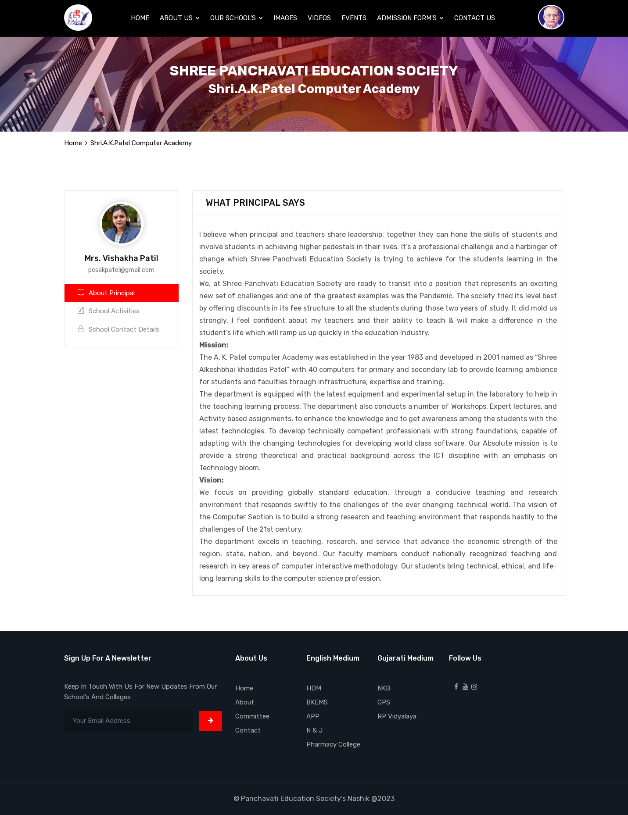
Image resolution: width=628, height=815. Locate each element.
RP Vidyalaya (396, 716)
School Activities (109, 311)
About (244, 702)
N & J (314, 730)
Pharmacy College (333, 744)
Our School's (236, 18)
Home (140, 18)
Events (353, 18)
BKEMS (317, 702)
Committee (252, 716)
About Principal (106, 293)
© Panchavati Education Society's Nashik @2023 (314, 798)
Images (285, 18)
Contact (248, 730)
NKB (383, 688)
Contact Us (474, 18)
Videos (319, 18)
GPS (383, 702)
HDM (313, 688)
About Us (180, 18)
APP (312, 716)
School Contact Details (118, 329)
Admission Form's (410, 18)
